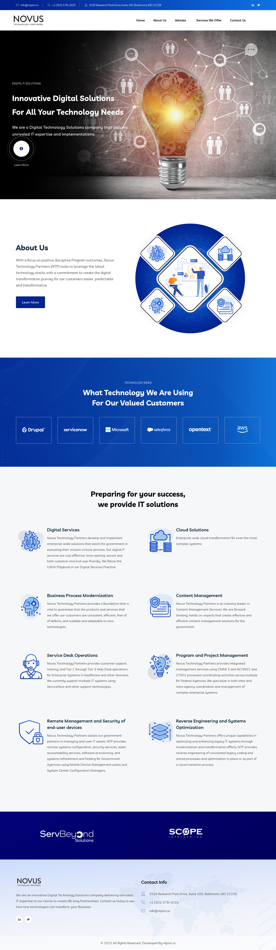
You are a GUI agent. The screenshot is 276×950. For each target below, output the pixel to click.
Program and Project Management (212, 655)
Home (140, 20)
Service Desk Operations (72, 655)
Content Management (199, 595)
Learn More (30, 302)
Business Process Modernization (80, 595)
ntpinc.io (169, 943)
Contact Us (238, 20)
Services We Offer (208, 20)
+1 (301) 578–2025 (64, 5)
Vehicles (180, 20)
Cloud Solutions (192, 530)
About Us (159, 20)
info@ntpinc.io (29, 5)
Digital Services (63, 530)
